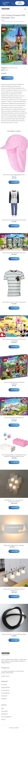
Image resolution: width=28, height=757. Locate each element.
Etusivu (3, 20)
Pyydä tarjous (20, 3)
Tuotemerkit (11, 68)
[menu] (25, 9)
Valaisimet (3, 698)
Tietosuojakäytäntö (6, 716)
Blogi (2, 708)
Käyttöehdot (4, 714)
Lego (16, 68)
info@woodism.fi (5, 676)
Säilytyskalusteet (5, 687)
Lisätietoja (7, 78)
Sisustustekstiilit (5, 693)
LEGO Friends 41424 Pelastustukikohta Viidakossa (14, 383)
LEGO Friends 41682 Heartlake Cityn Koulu (14, 253)
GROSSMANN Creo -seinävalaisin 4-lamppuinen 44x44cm (14, 500)
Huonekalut (4, 684)
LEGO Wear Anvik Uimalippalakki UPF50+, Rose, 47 (14, 175)
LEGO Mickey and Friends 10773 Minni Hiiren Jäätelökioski (14, 340)
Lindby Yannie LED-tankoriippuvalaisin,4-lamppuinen (14, 589)
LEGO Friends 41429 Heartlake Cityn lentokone (14, 418)
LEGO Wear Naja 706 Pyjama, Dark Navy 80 (14, 220)
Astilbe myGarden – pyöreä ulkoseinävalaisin (14, 634)
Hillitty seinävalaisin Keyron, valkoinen (14, 545)
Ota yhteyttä (4, 711)
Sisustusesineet (5, 690)
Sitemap (3, 719)
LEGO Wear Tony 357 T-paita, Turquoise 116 (14, 302)
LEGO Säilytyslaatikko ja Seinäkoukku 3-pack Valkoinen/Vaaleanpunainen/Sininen (14, 455)
